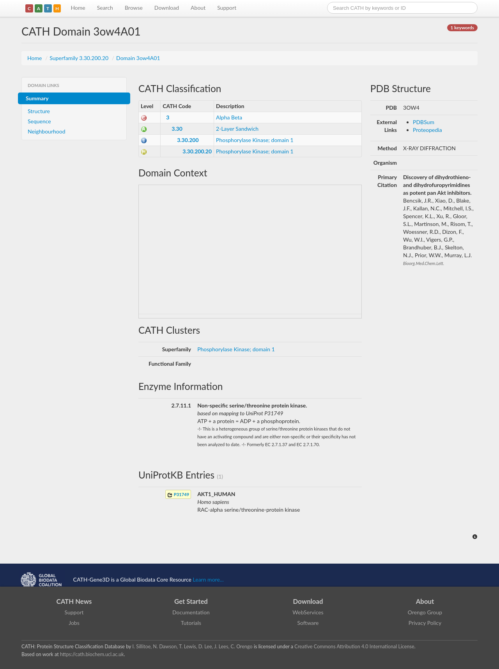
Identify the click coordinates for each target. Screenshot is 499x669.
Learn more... (208, 579)
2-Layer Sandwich (237, 128)
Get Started (191, 601)
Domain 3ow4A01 (138, 58)
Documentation (191, 612)
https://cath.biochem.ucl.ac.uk (92, 654)
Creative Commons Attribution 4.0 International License (354, 646)
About (198, 7)
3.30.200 (187, 140)
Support (226, 7)
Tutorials (191, 622)
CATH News (74, 601)
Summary (37, 98)
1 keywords (462, 27)
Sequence (39, 121)
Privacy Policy (425, 622)
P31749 (178, 495)
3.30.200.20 (197, 151)
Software (308, 622)
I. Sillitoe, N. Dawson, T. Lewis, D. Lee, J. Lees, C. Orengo (193, 646)
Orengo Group (425, 612)
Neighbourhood (46, 131)
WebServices (307, 612)
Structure (39, 111)
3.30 (177, 128)
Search (105, 7)
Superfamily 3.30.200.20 (80, 58)
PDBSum (423, 122)
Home (78, 7)
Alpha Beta (229, 117)
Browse (134, 7)
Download (166, 7)
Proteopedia (427, 129)
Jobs (74, 622)
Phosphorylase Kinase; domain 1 (255, 140)
